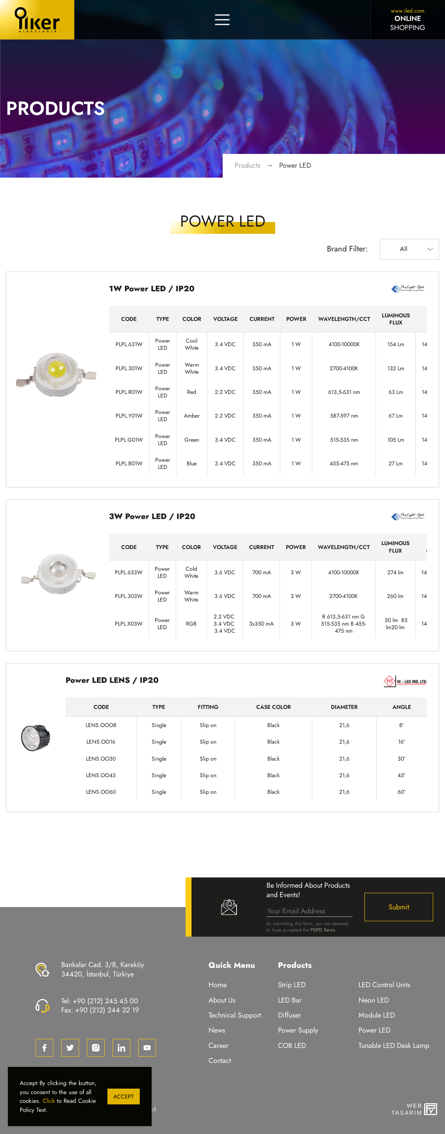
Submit (399, 907)
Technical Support (234, 1015)
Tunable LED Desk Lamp (394, 1045)
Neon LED (374, 1000)
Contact (219, 1060)
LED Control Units (384, 985)
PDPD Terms (322, 929)
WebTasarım (406, 1109)
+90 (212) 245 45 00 (105, 1001)
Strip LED (292, 985)
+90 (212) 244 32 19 (107, 1010)
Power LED (295, 165)
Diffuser (289, 1015)
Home (217, 985)
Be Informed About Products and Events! (308, 890)
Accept (123, 1096)
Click (49, 1101)
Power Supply (298, 1030)
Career (218, 1045)
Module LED (377, 1015)
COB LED (292, 1045)
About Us (221, 1000)
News (216, 1030)
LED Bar (290, 1000)
